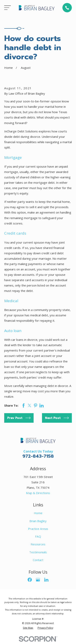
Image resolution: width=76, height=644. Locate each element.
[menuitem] (28, 628)
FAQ (38, 536)
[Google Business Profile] (38, 580)
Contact (38, 560)
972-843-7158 (38, 456)
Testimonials (38, 552)
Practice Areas (38, 529)
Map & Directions (38, 493)
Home (38, 513)
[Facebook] (30, 580)
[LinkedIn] (46, 580)
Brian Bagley (38, 521)
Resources (38, 544)
